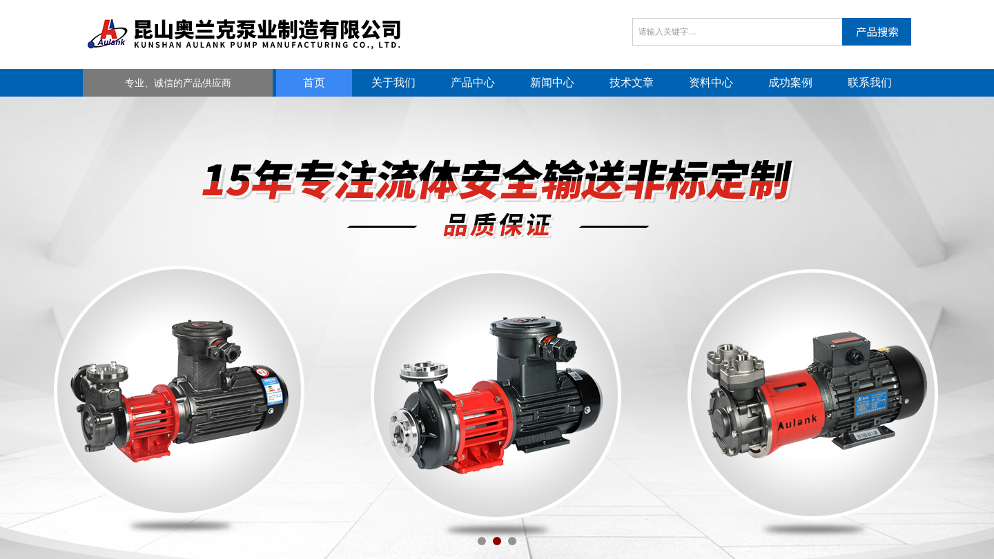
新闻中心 (552, 82)
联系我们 (870, 82)
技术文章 (632, 82)
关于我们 (393, 82)
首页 (314, 82)
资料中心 (711, 82)
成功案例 (790, 82)
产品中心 (473, 82)
